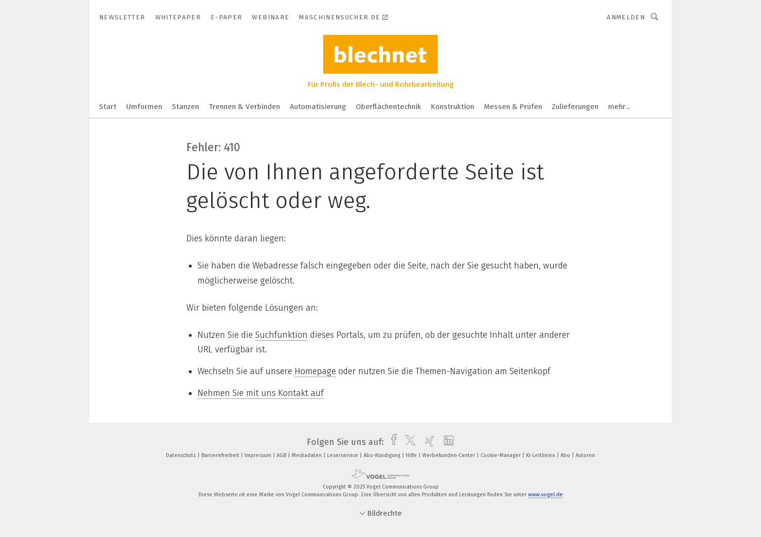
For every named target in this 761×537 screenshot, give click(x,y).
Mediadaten (307, 455)
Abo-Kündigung (383, 455)
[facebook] (391, 442)
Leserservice (343, 455)
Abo (566, 455)
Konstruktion (452, 106)
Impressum (259, 455)
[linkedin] (446, 442)
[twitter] (408, 442)
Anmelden (626, 17)
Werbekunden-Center (449, 455)
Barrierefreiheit (221, 455)
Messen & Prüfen (513, 106)
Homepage (315, 371)
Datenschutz (182, 455)
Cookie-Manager (501, 455)
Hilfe (412, 455)
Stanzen (185, 106)
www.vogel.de (545, 494)
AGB (282, 455)
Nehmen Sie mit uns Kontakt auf (261, 393)
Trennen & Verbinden (244, 106)
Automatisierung (318, 106)
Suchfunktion (281, 335)
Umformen (144, 106)
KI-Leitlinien (541, 455)
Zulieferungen (575, 106)
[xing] (427, 442)
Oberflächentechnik (388, 106)
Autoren (585, 455)
